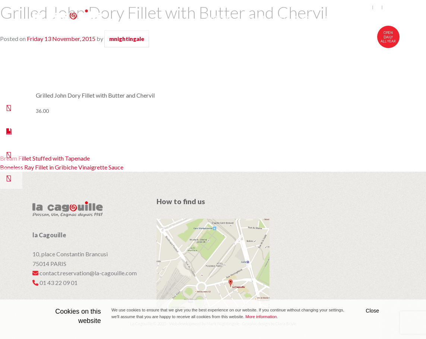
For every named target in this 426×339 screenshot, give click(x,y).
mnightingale (126, 38)
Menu (255, 17)
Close (372, 311)
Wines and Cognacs (314, 17)
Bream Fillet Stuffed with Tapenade (45, 158)
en (368, 7)
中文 (388, 7)
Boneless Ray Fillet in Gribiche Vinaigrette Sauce (61, 167)
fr (378, 7)
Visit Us (378, 17)
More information (261, 316)
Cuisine (220, 17)
